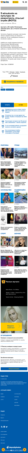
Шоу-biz (17, 234)
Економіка (16, 405)
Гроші (16, 145)
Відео (2, 393)
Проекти (3, 415)
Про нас (3, 440)
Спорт (3, 234)
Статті (2, 399)
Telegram (12, 72)
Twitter (17, 72)
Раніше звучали (4, 420)
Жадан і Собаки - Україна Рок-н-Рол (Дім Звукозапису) (15, 293)
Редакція (15, 76)
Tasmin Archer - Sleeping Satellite (14, 297)
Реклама (3, 443)
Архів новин (4, 431)
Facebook (22, 72)
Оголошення (6, 335)
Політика (4, 145)
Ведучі (2, 417)
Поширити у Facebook (15, 82)
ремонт (3, 89)
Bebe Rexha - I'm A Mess (12, 289)
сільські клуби (10, 89)
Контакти (3, 437)
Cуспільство (6, 190)
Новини (2, 396)
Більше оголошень (14, 368)
